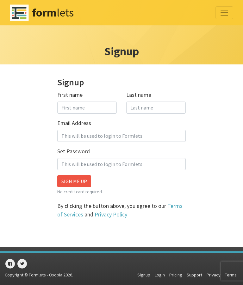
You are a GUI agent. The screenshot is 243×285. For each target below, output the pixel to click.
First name (70, 94)
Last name (138, 94)
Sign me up (74, 181)
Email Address (74, 123)
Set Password (73, 151)
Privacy (214, 275)
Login (160, 275)
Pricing (175, 275)
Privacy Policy (111, 214)
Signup (143, 275)
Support (194, 275)
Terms (231, 275)
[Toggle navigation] (224, 12)
